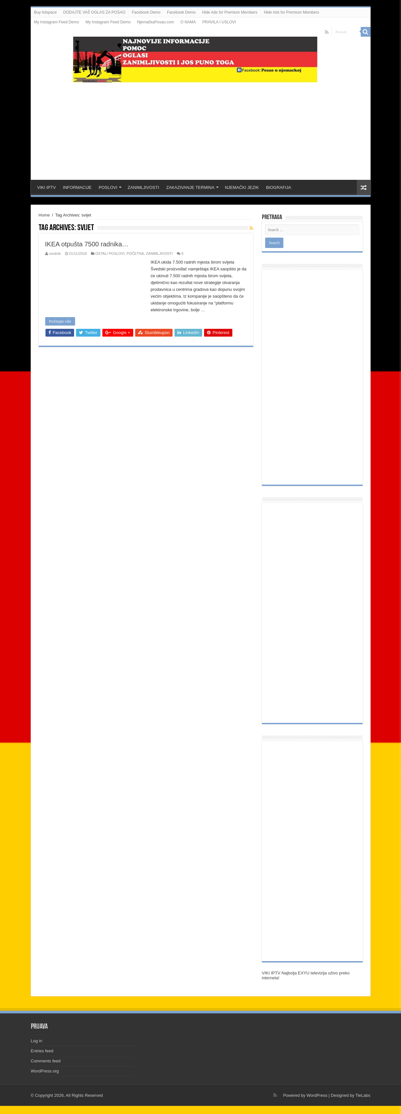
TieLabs (363, 1095)
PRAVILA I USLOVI (219, 22)
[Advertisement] (200, 127)
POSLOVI (108, 187)
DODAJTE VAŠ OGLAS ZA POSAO (94, 12)
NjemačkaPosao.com (155, 22)
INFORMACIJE (77, 187)
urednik (55, 253)
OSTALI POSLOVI (109, 253)
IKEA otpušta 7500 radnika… (87, 244)
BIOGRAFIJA (278, 187)
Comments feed (46, 1060)
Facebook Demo (146, 12)
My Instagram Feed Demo (56, 22)
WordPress (316, 1095)
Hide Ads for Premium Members (229, 12)
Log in (36, 1040)
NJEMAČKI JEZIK (242, 187)
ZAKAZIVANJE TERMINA (190, 187)
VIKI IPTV (46, 187)
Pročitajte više (60, 321)
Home (44, 215)
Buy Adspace (45, 12)
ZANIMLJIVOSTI (143, 187)
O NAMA (188, 22)
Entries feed (42, 1050)
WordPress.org (45, 1071)
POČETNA (135, 253)
